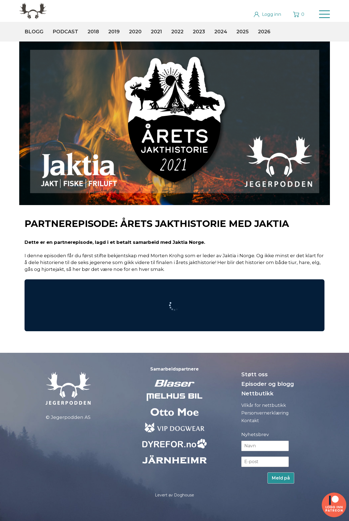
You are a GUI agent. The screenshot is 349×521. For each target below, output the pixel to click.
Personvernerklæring (265, 413)
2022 (177, 32)
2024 (220, 32)
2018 (93, 32)
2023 (199, 32)
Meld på (281, 478)
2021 (156, 32)
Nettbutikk (257, 393)
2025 (242, 32)
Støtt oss (254, 374)
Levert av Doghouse (174, 495)
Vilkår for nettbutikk (263, 405)
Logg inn (271, 14)
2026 (264, 32)
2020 (135, 32)
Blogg (34, 32)
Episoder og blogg (267, 384)
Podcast (65, 32)
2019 (114, 32)
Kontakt (250, 420)
